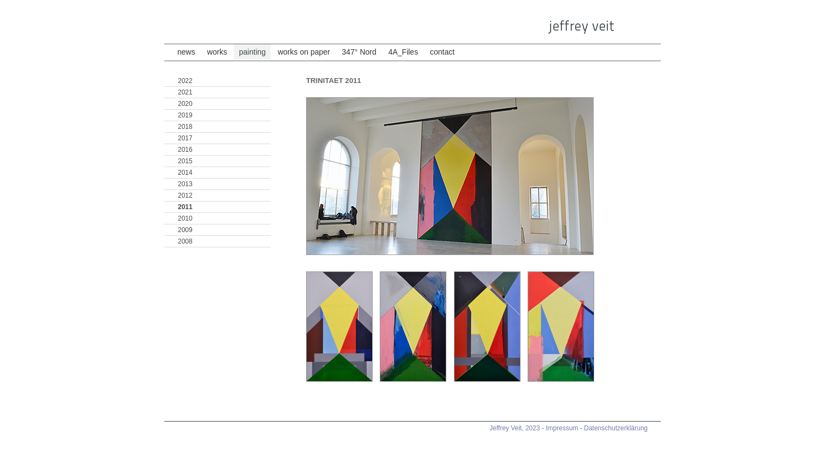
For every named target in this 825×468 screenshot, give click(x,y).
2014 (185, 172)
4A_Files (404, 52)
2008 (185, 241)
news (186, 52)
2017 (185, 138)
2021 (185, 92)
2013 (185, 184)
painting (252, 52)
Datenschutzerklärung (616, 428)
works (217, 52)
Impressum (562, 428)
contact (442, 52)
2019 (185, 115)
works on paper (304, 52)
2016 (185, 149)
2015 (185, 161)
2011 (185, 207)
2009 (185, 230)
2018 (185, 127)
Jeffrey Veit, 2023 (514, 428)
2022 (185, 81)
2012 (185, 195)
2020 (185, 104)
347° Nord (360, 52)
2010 (185, 218)
